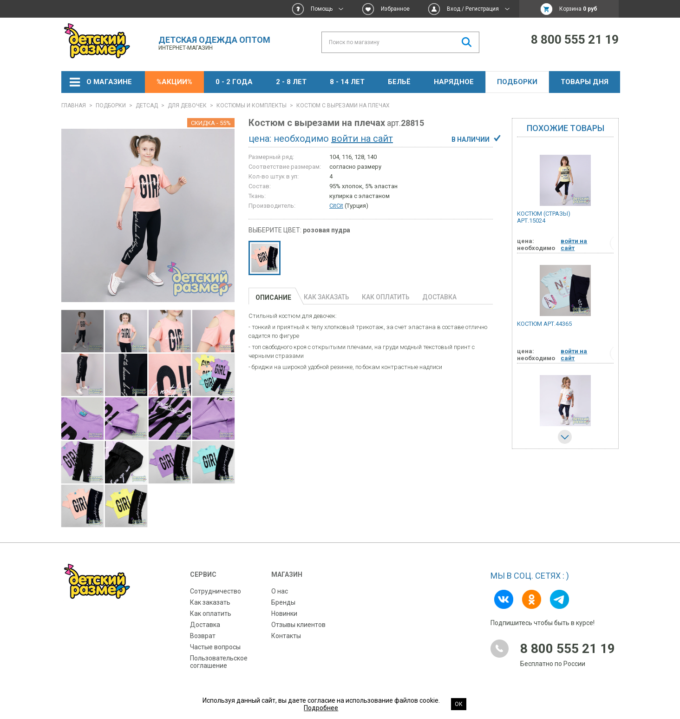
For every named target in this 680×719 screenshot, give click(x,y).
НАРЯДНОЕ (454, 82)
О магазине (109, 82)
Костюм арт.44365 (544, 323)
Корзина (578, 9)
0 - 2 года (234, 82)
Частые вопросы (215, 647)
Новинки (284, 613)
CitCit (336, 205)
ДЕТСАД (147, 105)
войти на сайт (362, 138)
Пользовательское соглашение (219, 661)
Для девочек (187, 105)
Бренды (283, 602)
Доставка (205, 624)
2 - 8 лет (291, 82)
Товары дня (584, 82)
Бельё (399, 82)
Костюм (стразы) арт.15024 (543, 217)
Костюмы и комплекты (251, 105)
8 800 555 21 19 (575, 39)
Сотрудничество (215, 591)
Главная (73, 105)
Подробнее (321, 708)
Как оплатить (210, 613)
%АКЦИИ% (174, 82)
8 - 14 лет (347, 82)
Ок (459, 704)
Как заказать (210, 602)
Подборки (517, 82)
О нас (279, 591)
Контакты (286, 636)
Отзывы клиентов (298, 624)
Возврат (203, 636)
